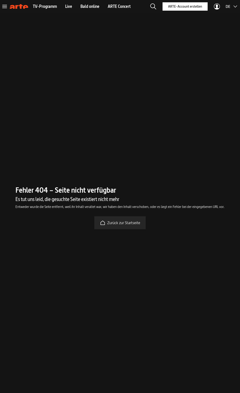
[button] (153, 6)
